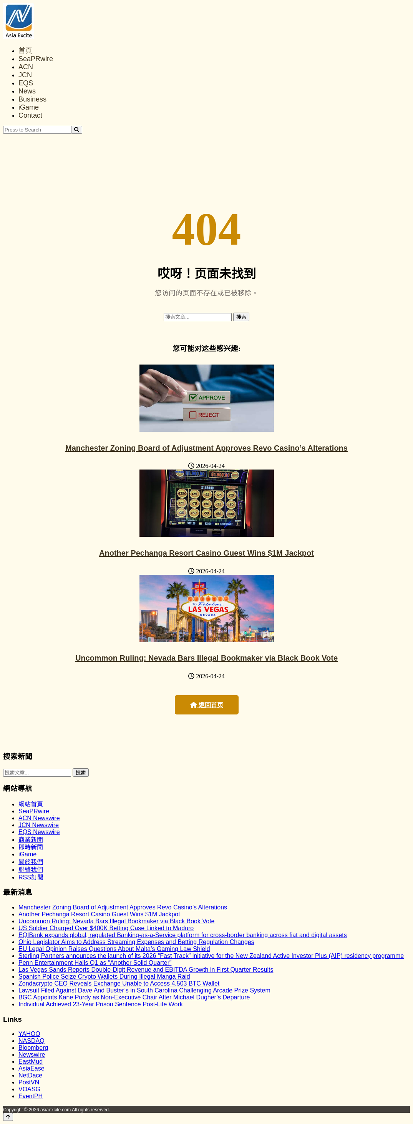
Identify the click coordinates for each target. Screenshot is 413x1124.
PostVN (28, 1082)
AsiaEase (31, 1068)
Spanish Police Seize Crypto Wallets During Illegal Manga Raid (104, 976)
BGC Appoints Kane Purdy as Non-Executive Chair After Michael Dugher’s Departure (134, 997)
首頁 (25, 51)
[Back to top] (8, 1117)
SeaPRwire (35, 59)
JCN (25, 75)
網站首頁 (30, 804)
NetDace (30, 1075)
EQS (25, 83)
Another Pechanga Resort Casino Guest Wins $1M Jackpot (206, 553)
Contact (30, 115)
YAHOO (29, 1034)
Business (32, 99)
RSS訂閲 (30, 877)
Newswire (31, 1054)
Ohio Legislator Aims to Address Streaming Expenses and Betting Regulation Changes (136, 942)
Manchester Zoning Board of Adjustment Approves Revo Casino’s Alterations (206, 448)
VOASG (29, 1089)
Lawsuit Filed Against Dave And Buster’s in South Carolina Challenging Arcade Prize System (144, 990)
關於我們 (30, 862)
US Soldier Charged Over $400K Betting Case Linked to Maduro (106, 928)
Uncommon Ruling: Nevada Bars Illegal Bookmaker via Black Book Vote (206, 658)
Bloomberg (33, 1047)
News (27, 91)
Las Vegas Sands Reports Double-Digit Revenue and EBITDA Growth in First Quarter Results (145, 969)
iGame (28, 107)
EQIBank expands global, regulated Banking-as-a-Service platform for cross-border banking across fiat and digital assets (182, 935)
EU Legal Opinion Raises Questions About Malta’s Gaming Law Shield (114, 949)
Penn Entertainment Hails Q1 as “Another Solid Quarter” (94, 962)
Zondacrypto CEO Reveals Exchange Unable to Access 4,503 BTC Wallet (118, 983)
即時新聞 (30, 847)
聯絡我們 (30, 869)
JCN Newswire (38, 825)
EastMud (30, 1061)
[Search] (76, 130)
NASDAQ (31, 1040)
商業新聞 (30, 839)
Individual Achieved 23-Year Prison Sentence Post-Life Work (100, 1004)
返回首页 (206, 705)
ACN (25, 67)
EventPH (30, 1096)
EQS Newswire (39, 832)
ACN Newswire (39, 818)
